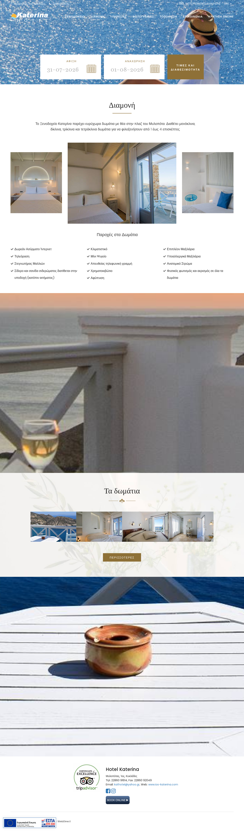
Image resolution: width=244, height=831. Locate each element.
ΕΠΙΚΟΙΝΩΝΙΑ (193, 16)
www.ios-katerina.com (163, 784)
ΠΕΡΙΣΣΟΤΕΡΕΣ (122, 557)
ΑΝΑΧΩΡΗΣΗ (135, 61)
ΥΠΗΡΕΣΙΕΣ (118, 16)
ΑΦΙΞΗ (71, 61)
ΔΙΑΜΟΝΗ (97, 16)
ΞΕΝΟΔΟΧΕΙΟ (75, 16)
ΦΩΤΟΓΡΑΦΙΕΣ (143, 16)
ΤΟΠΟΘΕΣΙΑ (168, 16)
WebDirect (64, 821)
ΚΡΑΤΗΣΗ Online (221, 16)
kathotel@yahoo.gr (127, 784)
